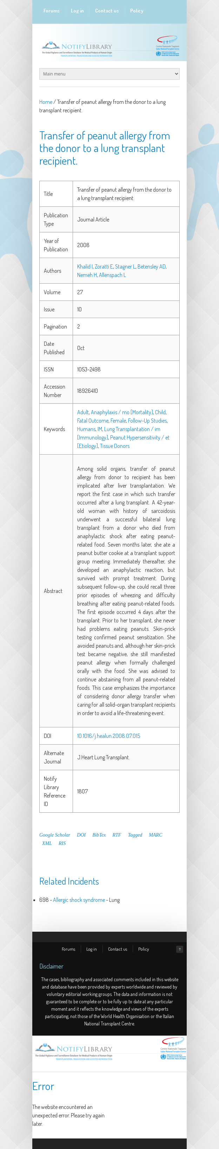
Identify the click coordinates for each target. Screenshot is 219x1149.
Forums (52, 11)
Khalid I (85, 266)
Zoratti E (104, 266)
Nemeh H (87, 274)
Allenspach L (112, 274)
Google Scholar (54, 835)
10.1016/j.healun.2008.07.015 (108, 735)
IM (100, 428)
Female (118, 420)
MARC (155, 835)
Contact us (107, 11)
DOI (81, 835)
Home (45, 101)
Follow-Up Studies (147, 420)
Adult (83, 412)
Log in (77, 11)
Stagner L (125, 266)
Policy (137, 11)
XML (47, 843)
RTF (117, 835)
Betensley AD (152, 266)
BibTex (99, 835)
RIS (62, 843)
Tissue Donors (115, 445)
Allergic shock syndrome (79, 899)
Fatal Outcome (92, 420)
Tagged (135, 835)
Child (160, 412)
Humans (86, 428)
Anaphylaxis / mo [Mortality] (122, 412)
